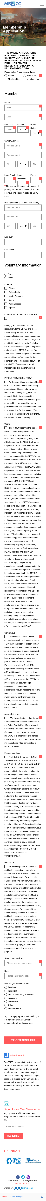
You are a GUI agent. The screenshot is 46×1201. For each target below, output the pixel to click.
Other (10, 278)
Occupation (9, 250)
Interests (8, 284)
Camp (11, 300)
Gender (20, 125)
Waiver (7, 424)
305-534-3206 (42, 1197)
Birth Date (8, 125)
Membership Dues (12, 753)
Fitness (12, 288)
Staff (28, 1184)
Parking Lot (9, 863)
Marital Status (33, 126)
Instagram (12, 991)
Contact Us (20, 1184)
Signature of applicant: (14, 958)
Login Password (21, 177)
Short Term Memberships (33, 77)
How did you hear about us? (16, 984)
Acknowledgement (12, 714)
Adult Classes (15, 304)
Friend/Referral (14, 1009)
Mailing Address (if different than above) (21, 203)
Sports (12, 308)
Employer (8, 237)
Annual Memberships (14, 77)
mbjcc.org (12, 998)
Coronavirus (9, 633)
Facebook (12, 987)
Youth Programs (16, 296)
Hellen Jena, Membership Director (17, 64)
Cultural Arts (14, 292)
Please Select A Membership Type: (19, 72)
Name (7, 103)
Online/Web (13, 1001)
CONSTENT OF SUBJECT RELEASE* (21, 314)
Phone (33, 175)
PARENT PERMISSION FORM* (18, 378)
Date (6, 971)
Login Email (9, 175)
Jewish (11, 274)
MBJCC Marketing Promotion (20, 994)
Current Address (11, 141)
